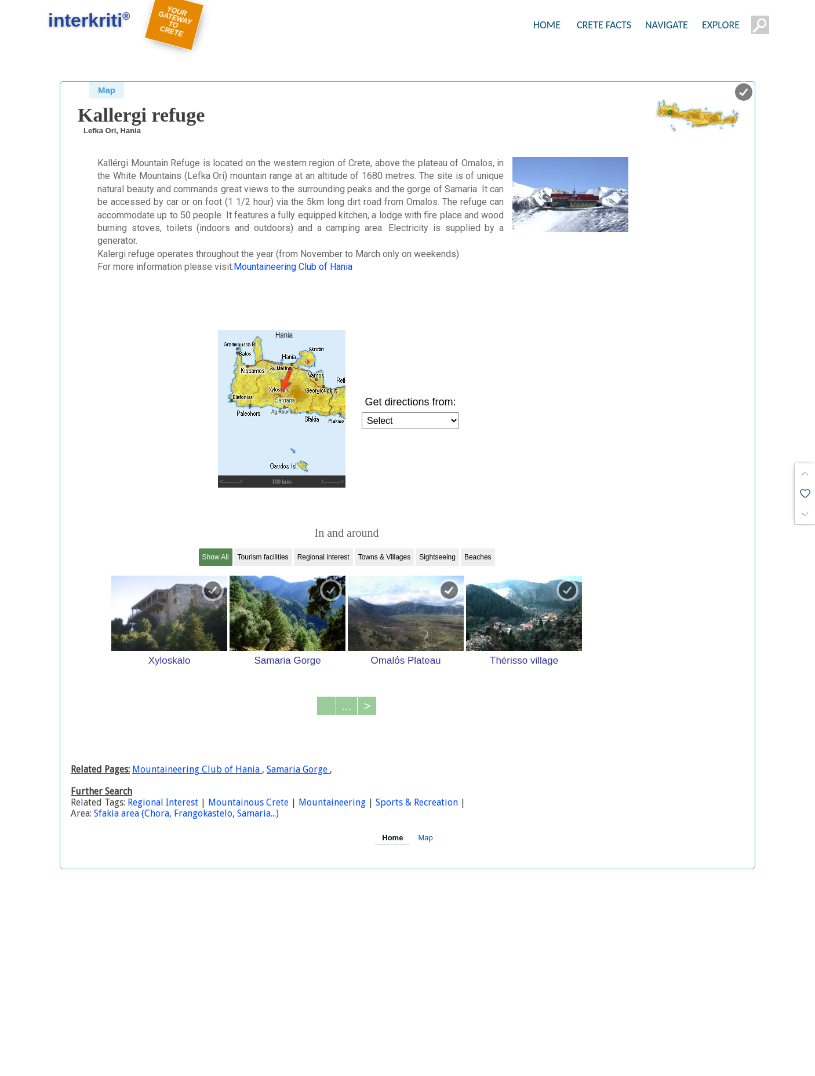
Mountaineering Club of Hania (293, 266)
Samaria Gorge (287, 660)
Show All (215, 557)
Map (106, 90)
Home (392, 837)
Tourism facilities (263, 557)
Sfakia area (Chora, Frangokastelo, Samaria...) (186, 813)
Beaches (478, 557)
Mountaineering (332, 802)
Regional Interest (164, 802)
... (347, 706)
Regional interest (323, 557)
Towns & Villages (384, 557)
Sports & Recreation (416, 802)
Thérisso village (524, 660)
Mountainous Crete (248, 802)
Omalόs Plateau (406, 660)
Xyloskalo (169, 660)
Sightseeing (437, 557)
